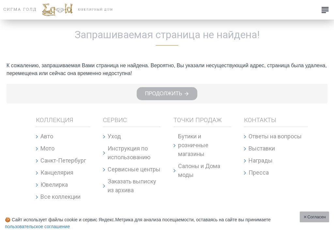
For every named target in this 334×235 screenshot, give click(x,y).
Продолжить (163, 93)
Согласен (316, 216)
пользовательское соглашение (37, 226)
